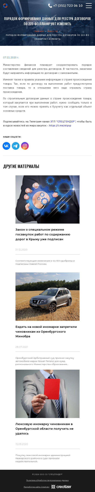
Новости (52, 31)
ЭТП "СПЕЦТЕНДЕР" (63, 121)
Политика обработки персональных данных (47, 480)
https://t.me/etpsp (60, 125)
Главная (39, 31)
